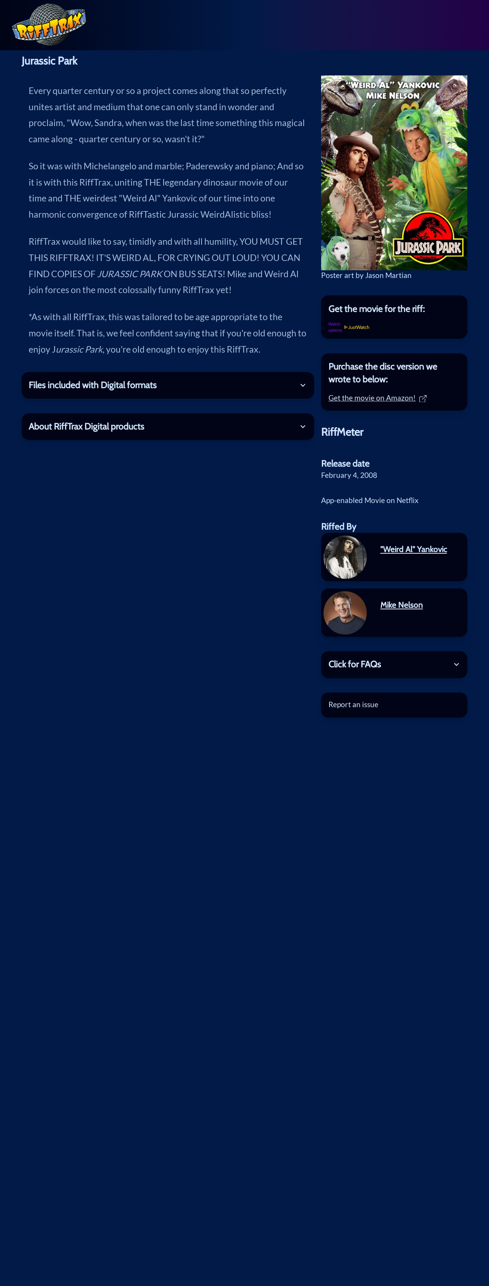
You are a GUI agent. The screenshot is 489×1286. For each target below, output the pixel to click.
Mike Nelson (401, 605)
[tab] (394, 308)
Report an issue (353, 704)
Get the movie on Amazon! (377, 398)
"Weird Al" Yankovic (413, 549)
